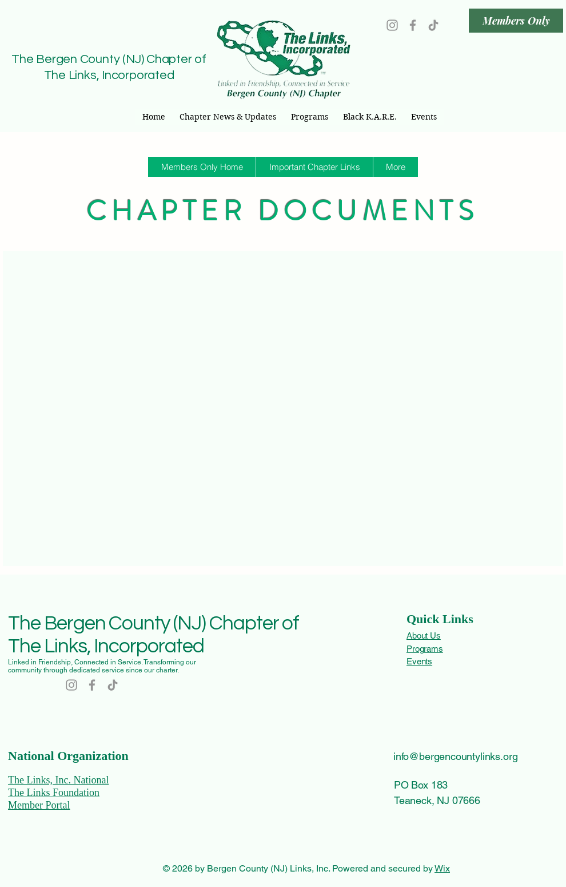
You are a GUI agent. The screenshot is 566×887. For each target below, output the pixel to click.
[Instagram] (392, 25)
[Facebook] (412, 25)
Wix (442, 868)
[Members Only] (516, 21)
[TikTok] (433, 25)
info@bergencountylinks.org (455, 756)
